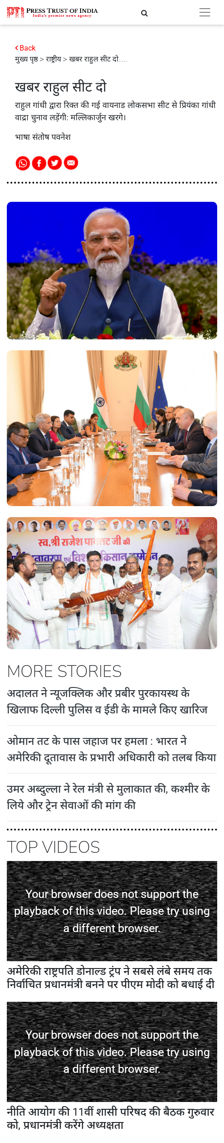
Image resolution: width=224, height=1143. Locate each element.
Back (28, 48)
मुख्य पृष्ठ (26, 59)
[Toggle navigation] (205, 12)
